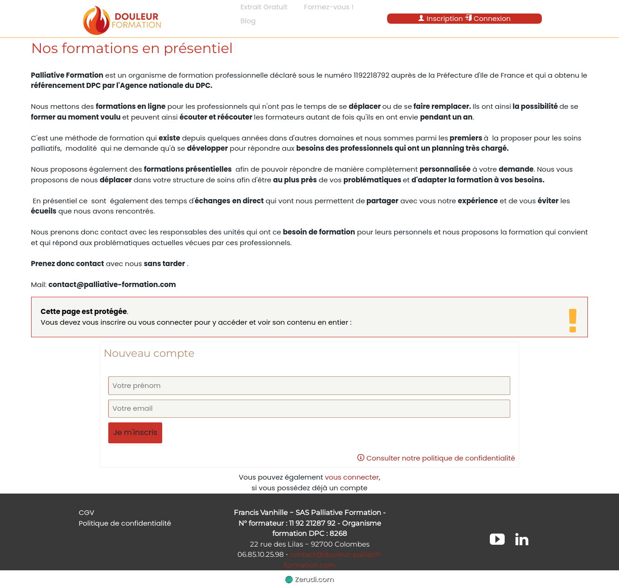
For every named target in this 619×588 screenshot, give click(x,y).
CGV (86, 512)
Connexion (488, 18)
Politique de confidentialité (125, 523)
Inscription (440, 18)
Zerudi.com (309, 579)
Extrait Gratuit (264, 7)
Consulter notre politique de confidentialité (436, 458)
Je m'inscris (135, 432)
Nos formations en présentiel (132, 48)
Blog (248, 21)
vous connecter (352, 477)
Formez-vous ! (329, 7)
